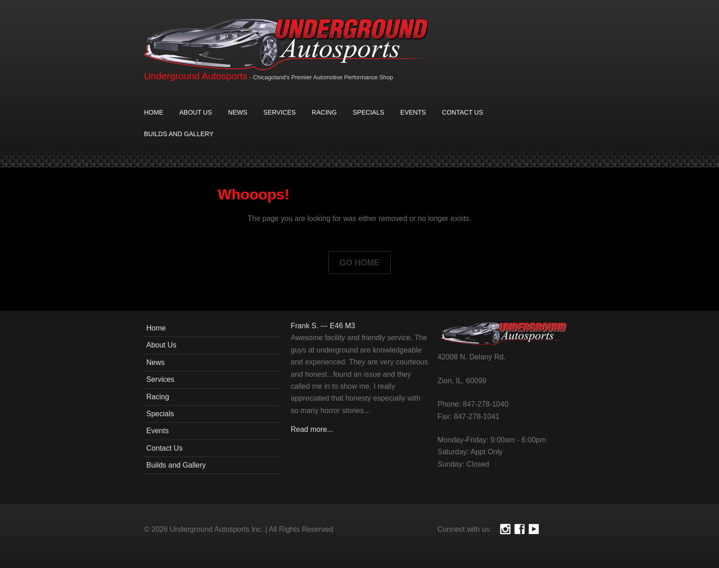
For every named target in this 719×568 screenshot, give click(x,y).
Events (413, 112)
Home (153, 112)
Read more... (312, 429)
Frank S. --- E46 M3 (323, 326)
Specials (368, 112)
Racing (324, 112)
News (237, 112)
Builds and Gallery (178, 134)
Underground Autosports (195, 76)
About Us (195, 112)
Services (279, 112)
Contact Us (462, 112)
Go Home (359, 262)
